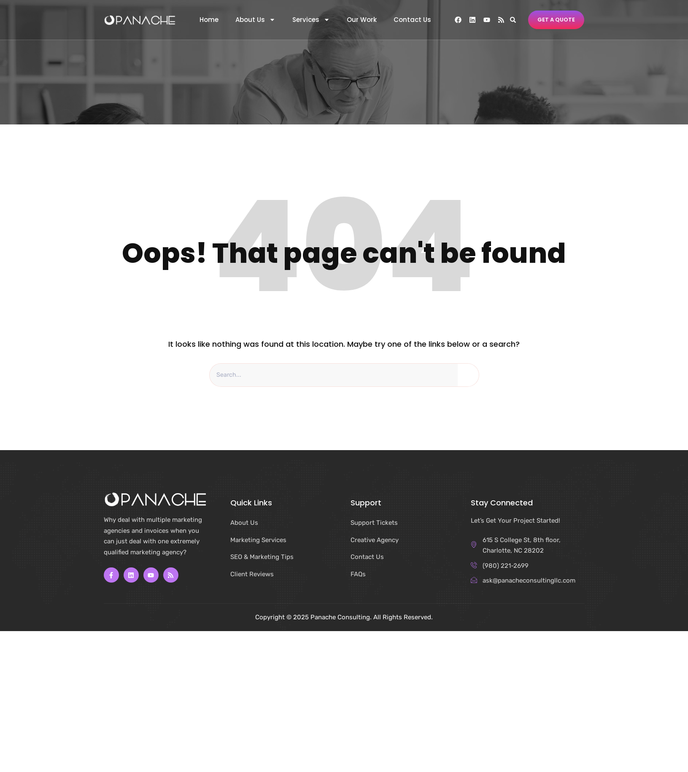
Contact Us (412, 20)
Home (209, 20)
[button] (513, 20)
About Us (255, 20)
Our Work (362, 20)
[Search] (468, 375)
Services (311, 20)
